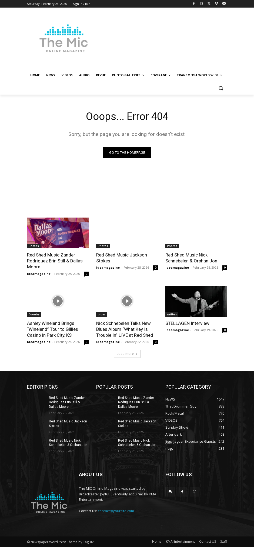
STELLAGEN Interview (187, 323)
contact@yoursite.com (116, 510)
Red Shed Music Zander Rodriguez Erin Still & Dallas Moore (55, 260)
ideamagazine (39, 273)
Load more (127, 353)
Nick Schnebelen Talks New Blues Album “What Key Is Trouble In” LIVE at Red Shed (124, 329)
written (172, 314)
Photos (34, 246)
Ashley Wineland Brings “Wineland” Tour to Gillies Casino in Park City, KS (52, 329)
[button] (220, 88)
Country (34, 314)
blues (102, 314)
